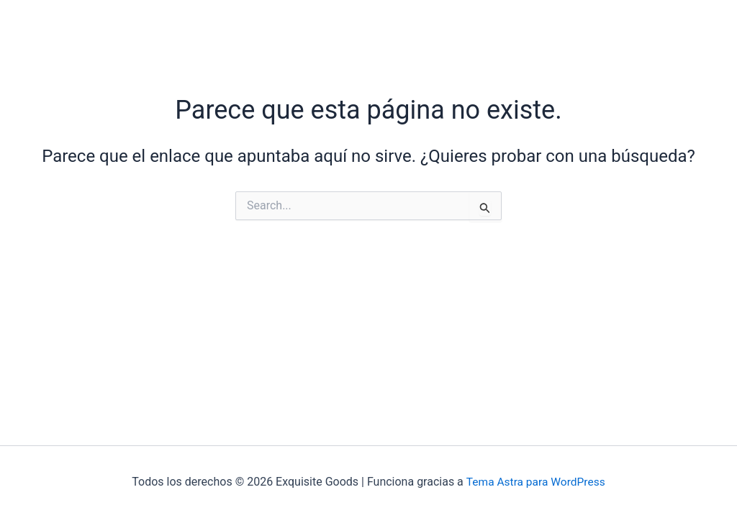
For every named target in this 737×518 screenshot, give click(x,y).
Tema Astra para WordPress (535, 482)
